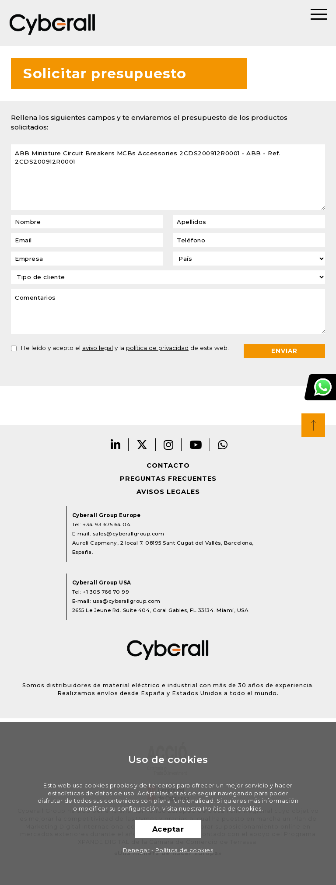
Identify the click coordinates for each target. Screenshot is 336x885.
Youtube (195, 444)
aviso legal (97, 347)
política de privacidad (157, 347)
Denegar (136, 850)
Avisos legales (168, 492)
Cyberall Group (52, 23)
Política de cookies (184, 850)
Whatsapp (223, 444)
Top (313, 425)
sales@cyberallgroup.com (128, 534)
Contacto (168, 465)
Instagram (169, 444)
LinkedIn (116, 444)
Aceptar (168, 829)
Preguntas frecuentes (168, 479)
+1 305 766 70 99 (106, 592)
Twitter (142, 444)
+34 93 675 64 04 (106, 524)
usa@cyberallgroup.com (127, 601)
